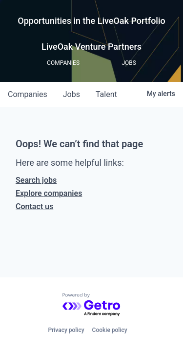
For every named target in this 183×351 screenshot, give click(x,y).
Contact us (34, 206)
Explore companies (49, 193)
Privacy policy (66, 330)
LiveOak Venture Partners (91, 46)
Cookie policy (109, 330)
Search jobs (36, 180)
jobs (71, 94)
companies (27, 94)
